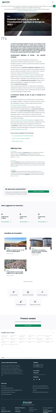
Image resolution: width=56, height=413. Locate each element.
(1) (11, 151)
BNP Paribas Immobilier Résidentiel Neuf (40, 386)
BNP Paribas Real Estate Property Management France (11, 390)
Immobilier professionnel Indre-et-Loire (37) (50, 342)
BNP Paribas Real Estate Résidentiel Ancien (41, 388)
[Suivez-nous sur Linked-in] (34, 379)
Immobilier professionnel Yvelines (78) (49, 339)
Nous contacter (28, 325)
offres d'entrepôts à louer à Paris (19, 129)
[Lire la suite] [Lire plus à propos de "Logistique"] (16, 175)
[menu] (53, 2)
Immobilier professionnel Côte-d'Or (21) (32, 339)
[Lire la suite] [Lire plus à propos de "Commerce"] (15, 166)
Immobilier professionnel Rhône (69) (13, 336)
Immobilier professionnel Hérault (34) (49, 336)
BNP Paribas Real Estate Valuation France (40, 392)
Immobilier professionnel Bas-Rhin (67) (5, 339)
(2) (11, 160)
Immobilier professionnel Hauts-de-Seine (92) (40, 339)
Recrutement (17, 409)
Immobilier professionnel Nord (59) (41, 336)
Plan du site (3, 409)
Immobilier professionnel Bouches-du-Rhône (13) (4, 336)
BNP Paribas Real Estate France (7, 388)
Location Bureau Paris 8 (23, 217)
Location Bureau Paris (41, 217)
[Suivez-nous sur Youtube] (39, 379)
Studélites (34, 390)
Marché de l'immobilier (28, 295)
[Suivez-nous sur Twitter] (37, 379)
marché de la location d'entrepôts (18, 105)
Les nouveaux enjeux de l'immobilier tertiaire (22, 135)
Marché (8, 16)
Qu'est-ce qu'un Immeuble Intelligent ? (21, 138)
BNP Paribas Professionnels (6, 394)
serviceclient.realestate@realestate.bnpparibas (27, 10)
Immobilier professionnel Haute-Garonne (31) (22, 336)
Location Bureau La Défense (4, 217)
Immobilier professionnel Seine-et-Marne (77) (23, 342)
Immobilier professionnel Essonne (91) (13, 342)
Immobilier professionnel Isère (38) (5, 345)
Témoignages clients (21, 304)
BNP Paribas (3, 386)
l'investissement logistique (29, 74)
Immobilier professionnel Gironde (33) (31, 336)
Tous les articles (14, 295)
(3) (11, 170)
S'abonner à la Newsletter (38, 191)
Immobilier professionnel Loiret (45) (14, 345)
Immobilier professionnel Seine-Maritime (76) (41, 342)
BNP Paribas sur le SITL (17, 141)
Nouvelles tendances (42, 295)
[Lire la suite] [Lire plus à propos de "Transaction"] (17, 157)
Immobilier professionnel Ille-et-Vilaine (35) (23, 339)
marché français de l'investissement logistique (22, 120)
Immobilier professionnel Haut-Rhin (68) (32, 342)
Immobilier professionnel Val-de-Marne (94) (5, 342)
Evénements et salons (35, 304)
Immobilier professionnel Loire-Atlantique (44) (14, 339)
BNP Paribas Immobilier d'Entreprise (8, 392)
